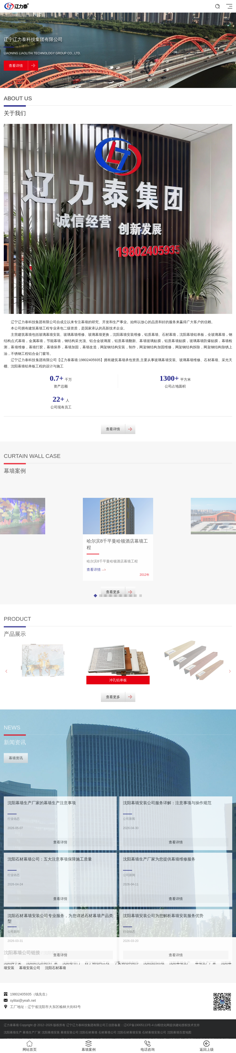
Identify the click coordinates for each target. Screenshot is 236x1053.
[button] (6, 671)
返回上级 (206, 1045)
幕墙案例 (88, 1045)
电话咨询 (147, 1045)
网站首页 (29, 1045)
